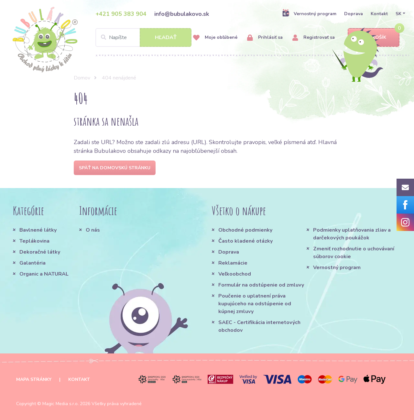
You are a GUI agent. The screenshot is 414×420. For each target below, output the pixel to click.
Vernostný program (309, 13)
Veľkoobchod (234, 274)
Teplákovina (34, 241)
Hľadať (166, 37)
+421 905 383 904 (121, 14)
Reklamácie (232, 263)
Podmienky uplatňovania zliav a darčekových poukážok (352, 233)
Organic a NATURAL (44, 274)
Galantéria (32, 263)
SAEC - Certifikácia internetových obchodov (259, 326)
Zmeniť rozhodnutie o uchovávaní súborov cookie (353, 252)
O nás (93, 230)
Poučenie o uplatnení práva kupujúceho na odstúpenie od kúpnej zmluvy (254, 303)
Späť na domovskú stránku (114, 168)
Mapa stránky (33, 379)
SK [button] (398, 14)
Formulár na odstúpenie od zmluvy (261, 285)
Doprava (353, 14)
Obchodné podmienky (245, 230)
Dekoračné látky (39, 252)
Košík (373, 37)
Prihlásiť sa (265, 37)
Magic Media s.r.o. (60, 404)
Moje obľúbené (215, 37)
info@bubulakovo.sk (181, 14)
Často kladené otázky (245, 241)
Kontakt (379, 14)
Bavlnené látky (38, 230)
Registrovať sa (313, 37)
